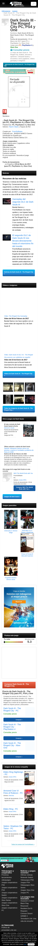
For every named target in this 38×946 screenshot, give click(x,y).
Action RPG (22, 480)
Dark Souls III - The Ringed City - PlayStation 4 (12, 726)
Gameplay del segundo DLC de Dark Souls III (22, 202)
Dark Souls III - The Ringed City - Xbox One (12, 745)
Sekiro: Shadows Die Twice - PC (12, 827)
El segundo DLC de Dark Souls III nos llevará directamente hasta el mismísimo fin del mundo (22, 240)
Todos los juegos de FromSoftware (22, 844)
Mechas (11, 795)
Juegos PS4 (25, 882)
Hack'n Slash (13, 127)
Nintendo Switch (27, 877)
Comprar (18, 719)
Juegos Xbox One (27, 890)
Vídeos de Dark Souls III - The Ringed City (18, 373)
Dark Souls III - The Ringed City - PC (12, 709)
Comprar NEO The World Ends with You (24, 488)
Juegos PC (25, 893)
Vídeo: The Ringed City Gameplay (15, 316)
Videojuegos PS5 (27, 880)
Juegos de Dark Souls (11, 496)
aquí (25, 944)
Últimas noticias (27, 875)
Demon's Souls (9, 428)
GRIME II (24, 916)
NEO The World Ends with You (23, 473)
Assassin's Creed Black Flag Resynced (27, 903)
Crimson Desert (27, 913)
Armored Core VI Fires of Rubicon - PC (13, 792)
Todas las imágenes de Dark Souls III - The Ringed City (18, 409)
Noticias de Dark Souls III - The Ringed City (18, 272)
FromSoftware (17, 131)
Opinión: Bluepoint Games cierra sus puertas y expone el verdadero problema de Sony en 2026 (19, 450)
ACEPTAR (31, 944)
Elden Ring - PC (10, 809)
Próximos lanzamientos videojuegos (7, 877)
